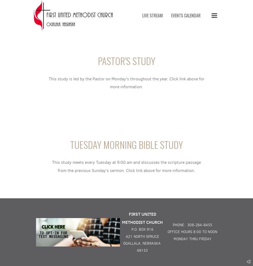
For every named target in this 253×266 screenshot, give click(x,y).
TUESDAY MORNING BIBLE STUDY (126, 144)
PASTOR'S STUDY (126, 61)
